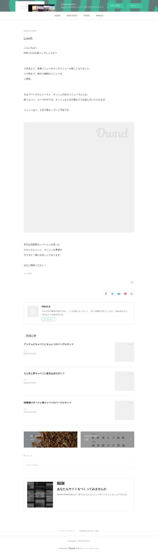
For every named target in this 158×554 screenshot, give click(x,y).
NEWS (87, 16)
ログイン (134, 6)
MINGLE (99, 16)
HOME (57, 16)
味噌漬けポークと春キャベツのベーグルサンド (47, 402)
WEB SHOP (72, 16)
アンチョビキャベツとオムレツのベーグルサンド (49, 344)
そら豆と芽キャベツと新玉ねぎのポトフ (44, 373)
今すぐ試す (115, 5)
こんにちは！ (29, 350)
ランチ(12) (28, 273)
